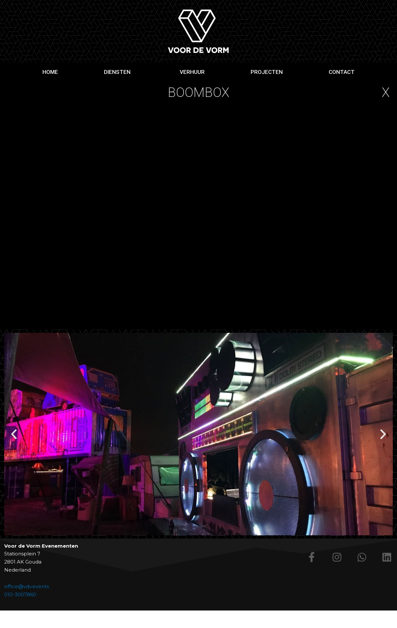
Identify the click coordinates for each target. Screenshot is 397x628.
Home (50, 72)
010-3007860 (20, 594)
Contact (342, 72)
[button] (13, 434)
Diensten (119, 72)
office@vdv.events (26, 586)
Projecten (267, 72)
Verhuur (192, 72)
